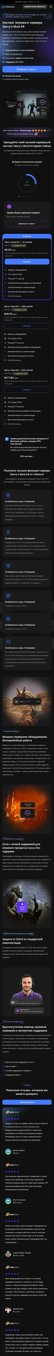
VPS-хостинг (27, 456)
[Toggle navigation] (51, 7)
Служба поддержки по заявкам (17, 1071)
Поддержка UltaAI (12, 1075)
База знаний (10, 1066)
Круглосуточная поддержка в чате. (18, 1062)
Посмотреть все (27, 1102)
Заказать (27, 262)
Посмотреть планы (27, 69)
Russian (33, 2)
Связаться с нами (21, 2)
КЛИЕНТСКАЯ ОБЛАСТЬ (34, 7)
